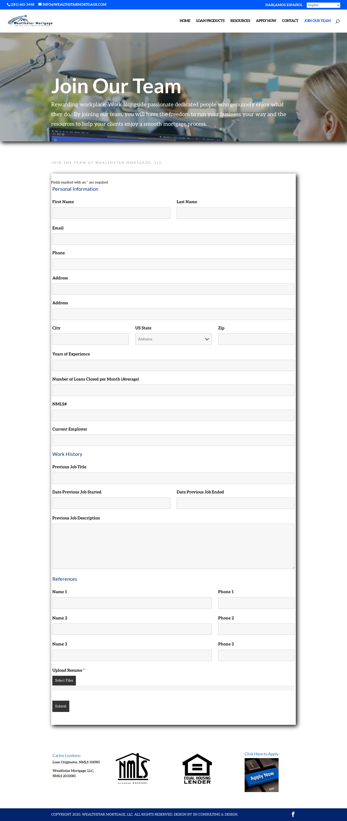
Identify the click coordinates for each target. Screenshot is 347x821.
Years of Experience (71, 354)
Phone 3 (226, 644)
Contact (290, 21)
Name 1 (59, 592)
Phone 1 (226, 592)
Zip (221, 328)
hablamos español (283, 5)
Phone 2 (226, 618)
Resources (240, 21)
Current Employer (69, 429)
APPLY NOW (266, 21)
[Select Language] (323, 5)
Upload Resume (68, 670)
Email (58, 228)
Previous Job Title (69, 467)
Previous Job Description (76, 518)
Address (60, 278)
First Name (63, 202)
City (56, 328)
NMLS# (59, 404)
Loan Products (210, 21)
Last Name (187, 202)
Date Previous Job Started (76, 492)
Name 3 (59, 644)
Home (185, 21)
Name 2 (59, 618)
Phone (58, 253)
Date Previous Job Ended (200, 492)
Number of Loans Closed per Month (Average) (95, 379)
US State (143, 328)
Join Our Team (317, 21)
